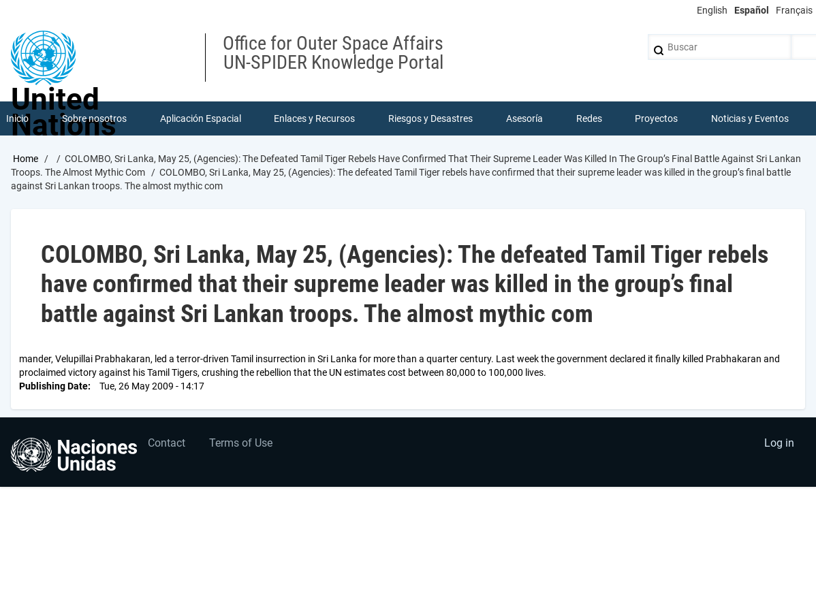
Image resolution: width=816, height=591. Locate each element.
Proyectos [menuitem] (656, 118)
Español (751, 10)
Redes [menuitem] (589, 118)
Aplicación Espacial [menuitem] (200, 118)
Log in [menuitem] (779, 442)
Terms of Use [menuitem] (240, 442)
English (712, 10)
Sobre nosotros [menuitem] (94, 118)
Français (794, 10)
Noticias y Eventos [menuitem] (750, 118)
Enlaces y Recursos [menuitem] (314, 118)
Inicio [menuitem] (17, 118)
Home (25, 158)
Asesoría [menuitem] (524, 118)
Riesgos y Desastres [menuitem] (430, 118)
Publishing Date (53, 386)
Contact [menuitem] (166, 442)
